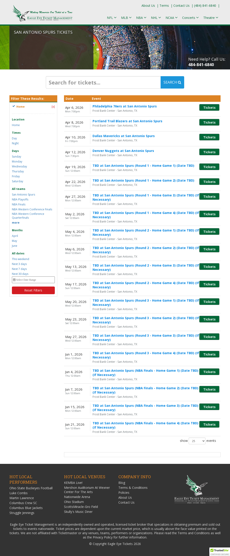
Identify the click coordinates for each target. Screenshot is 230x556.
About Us (148, 5)
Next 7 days (19, 269)
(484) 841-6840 (205, 5)
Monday (17, 161)
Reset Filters (33, 290)
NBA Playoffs (20, 199)
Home (16, 125)
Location (18, 119)
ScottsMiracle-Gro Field (81, 507)
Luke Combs (18, 493)
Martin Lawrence (21, 498)
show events (198, 441)
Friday (16, 176)
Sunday (16, 156)
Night (15, 143)
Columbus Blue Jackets (26, 508)
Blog (121, 482)
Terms (164, 5)
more (16, 223)
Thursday (18, 171)
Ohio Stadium (74, 502)
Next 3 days (19, 264)
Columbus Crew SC (23, 503)
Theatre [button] (210, 18)
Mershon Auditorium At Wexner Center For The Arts (87, 489)
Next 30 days (20, 274)
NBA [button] (141, 18)
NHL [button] (156, 18)
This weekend (20, 259)
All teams (18, 189)
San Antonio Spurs (23, 194)
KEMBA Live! (73, 482)
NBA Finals (18, 204)
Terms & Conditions (133, 487)
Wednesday (19, 166)
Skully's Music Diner (78, 511)
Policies (123, 492)
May (14, 241)
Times (16, 133)
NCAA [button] (172, 18)
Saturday (17, 181)
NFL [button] (112, 18)
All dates (18, 253)
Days (15, 151)
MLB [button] (126, 18)
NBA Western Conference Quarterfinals (28, 216)
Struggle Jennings (21, 513)
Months (17, 230)
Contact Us (181, 5)
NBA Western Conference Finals (32, 209)
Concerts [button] (190, 18)
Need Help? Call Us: (207, 61)
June (14, 246)
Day (14, 138)
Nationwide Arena (77, 497)
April (15, 236)
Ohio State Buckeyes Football (31, 488)
